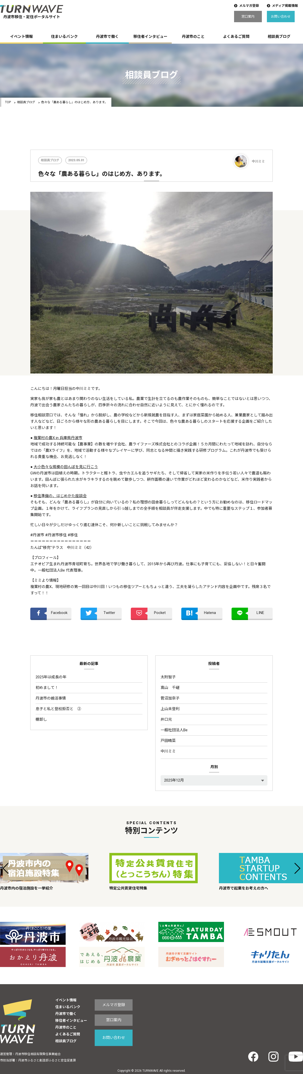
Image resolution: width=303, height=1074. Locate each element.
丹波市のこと (193, 36)
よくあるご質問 (236, 36)
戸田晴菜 (168, 740)
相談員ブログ (279, 36)
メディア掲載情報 (285, 6)
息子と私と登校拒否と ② (58, 709)
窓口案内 (248, 16)
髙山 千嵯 (170, 687)
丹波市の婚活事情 (51, 698)
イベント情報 (21, 36)
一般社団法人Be (174, 730)
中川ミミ (168, 751)
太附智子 (168, 677)
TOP (8, 102)
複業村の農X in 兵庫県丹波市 (58, 438)
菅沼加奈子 (170, 698)
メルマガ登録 (249, 6)
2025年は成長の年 (51, 677)
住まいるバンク (64, 36)
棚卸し (41, 719)
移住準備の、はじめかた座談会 (60, 496)
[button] (6, 868)
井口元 (166, 719)
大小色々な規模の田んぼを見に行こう (66, 467)
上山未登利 (170, 709)
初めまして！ (47, 687)
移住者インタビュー (150, 36)
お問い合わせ (281, 16)
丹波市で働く (107, 36)
